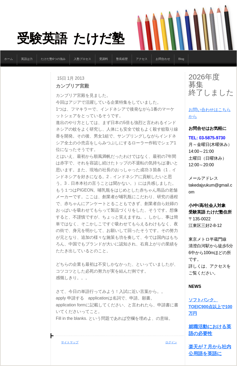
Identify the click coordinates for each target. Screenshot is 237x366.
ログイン (171, 342)
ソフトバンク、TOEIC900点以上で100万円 (210, 307)
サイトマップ (69, 342)
